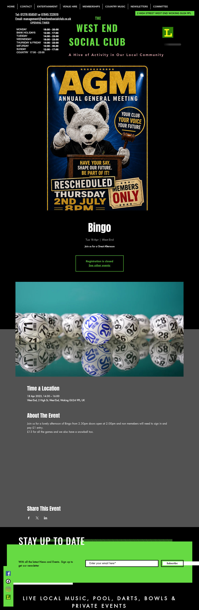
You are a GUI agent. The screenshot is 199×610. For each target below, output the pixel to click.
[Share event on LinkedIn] (45, 518)
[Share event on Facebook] (28, 518)
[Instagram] (8, 589)
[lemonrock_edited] (167, 32)
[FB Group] (8, 581)
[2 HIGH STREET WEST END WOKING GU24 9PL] (164, 13)
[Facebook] (8, 573)
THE (97, 18)
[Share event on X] (37, 518)
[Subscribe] (172, 563)
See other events (99, 265)
